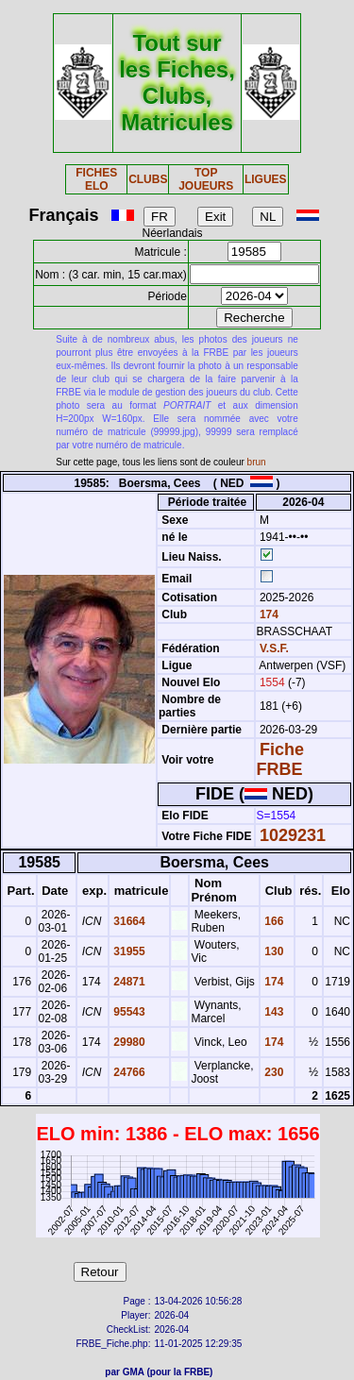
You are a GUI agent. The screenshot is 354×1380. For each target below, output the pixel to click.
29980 (127, 1042)
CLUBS (147, 179)
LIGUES (265, 179)
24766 (127, 1072)
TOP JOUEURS (205, 179)
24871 (127, 981)
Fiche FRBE (280, 759)
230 (272, 1072)
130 (272, 951)
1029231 (293, 835)
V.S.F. (274, 648)
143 (272, 1011)
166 (272, 921)
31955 (127, 951)
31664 (127, 921)
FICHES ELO (96, 179)
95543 (127, 1011)
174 (267, 614)
